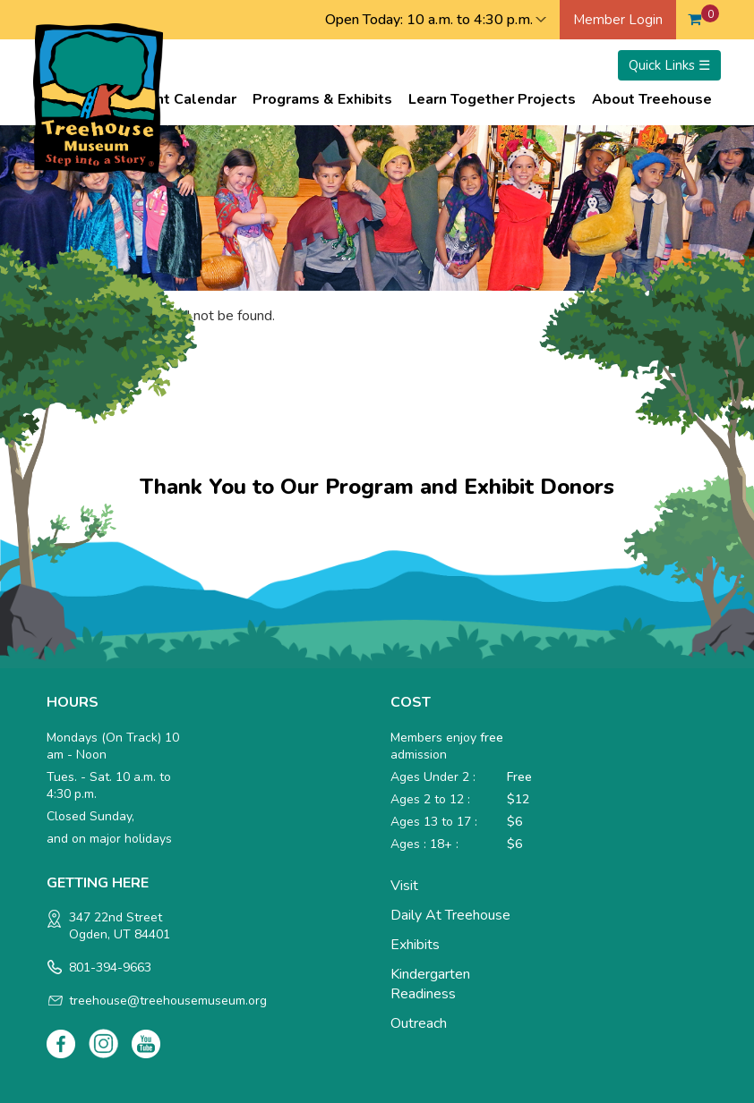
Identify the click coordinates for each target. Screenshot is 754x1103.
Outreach (418, 1023)
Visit (404, 885)
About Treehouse (652, 99)
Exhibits (415, 945)
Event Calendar (184, 99)
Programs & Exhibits (322, 99)
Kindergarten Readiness (430, 984)
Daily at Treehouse (450, 915)
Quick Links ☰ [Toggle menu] (669, 65)
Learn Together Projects (492, 99)
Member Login (618, 20)
